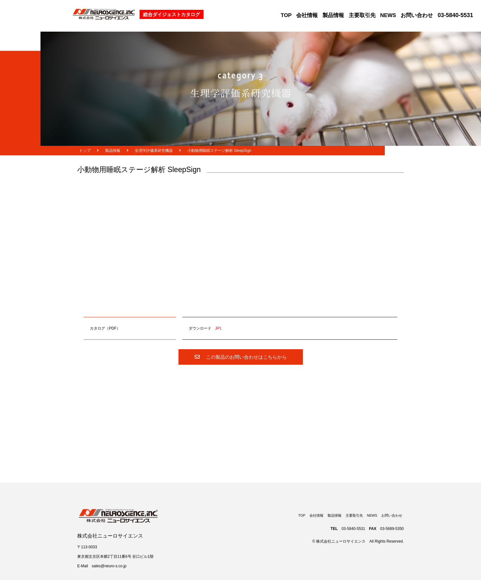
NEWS (388, 15)
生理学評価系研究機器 (154, 150)
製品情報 (333, 15)
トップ (85, 150)
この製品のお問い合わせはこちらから (241, 357)
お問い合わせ (417, 15)
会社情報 (307, 15)
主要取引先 (362, 15)
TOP (286, 15)
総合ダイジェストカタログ (171, 14)
